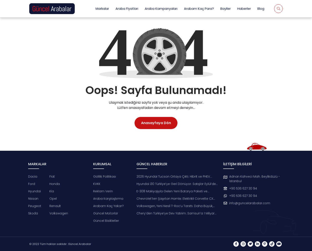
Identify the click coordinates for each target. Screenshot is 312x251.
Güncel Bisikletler (106, 221)
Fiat (52, 176)
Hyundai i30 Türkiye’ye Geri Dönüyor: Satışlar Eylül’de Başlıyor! (176, 184)
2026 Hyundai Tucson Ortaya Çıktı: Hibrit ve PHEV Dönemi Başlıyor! (173, 176)
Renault (55, 206)
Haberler (244, 8)
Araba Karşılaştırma (108, 198)
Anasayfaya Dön (156, 122)
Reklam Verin (103, 191)
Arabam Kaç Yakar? (108, 206)
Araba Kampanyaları (161, 8)
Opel (53, 198)
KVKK (96, 184)
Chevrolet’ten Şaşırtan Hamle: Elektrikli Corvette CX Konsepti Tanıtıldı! (174, 198)
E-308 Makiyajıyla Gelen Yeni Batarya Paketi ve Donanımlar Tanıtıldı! (171, 191)
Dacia (32, 176)
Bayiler (225, 8)
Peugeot (34, 206)
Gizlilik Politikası (104, 176)
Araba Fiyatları (126, 8)
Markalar (102, 8)
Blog (260, 8)
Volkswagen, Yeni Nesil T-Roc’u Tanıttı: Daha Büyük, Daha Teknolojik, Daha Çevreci (174, 206)
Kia (51, 191)
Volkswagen (58, 213)
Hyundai (34, 191)
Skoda (33, 213)
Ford (31, 184)
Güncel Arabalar (79, 244)
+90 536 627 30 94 (243, 188)
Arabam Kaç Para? (199, 8)
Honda (54, 184)
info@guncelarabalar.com (249, 203)
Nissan (33, 198)
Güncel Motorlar (105, 213)
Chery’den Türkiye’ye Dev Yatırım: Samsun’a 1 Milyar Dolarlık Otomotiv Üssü (175, 213)
